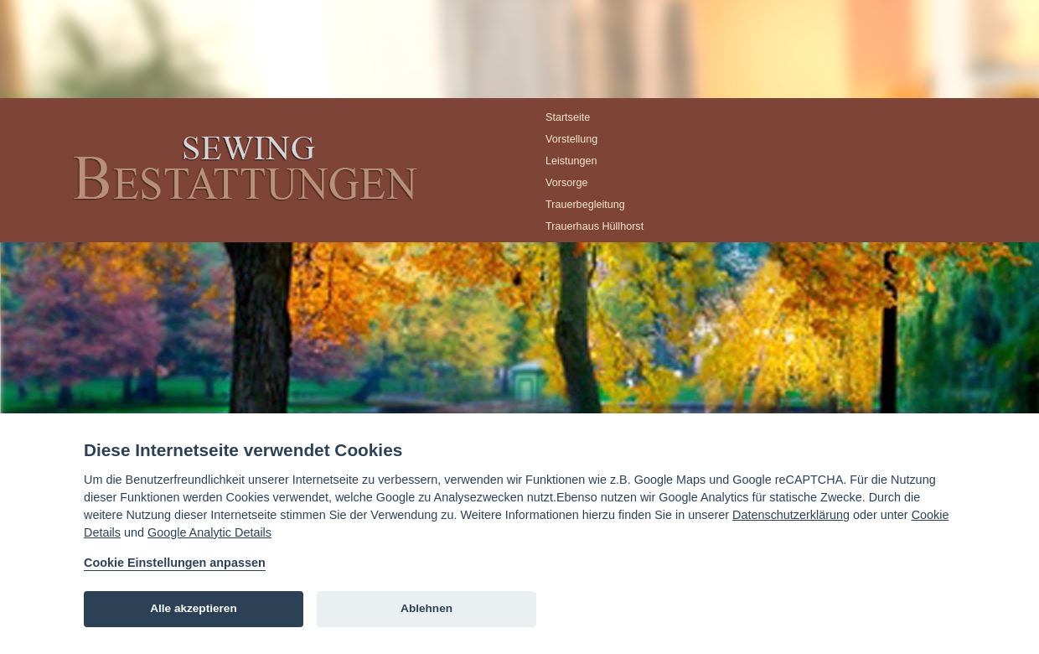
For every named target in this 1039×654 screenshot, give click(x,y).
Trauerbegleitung (585, 204)
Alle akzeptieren (193, 608)
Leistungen (571, 161)
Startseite (567, 117)
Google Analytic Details (209, 532)
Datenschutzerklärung (791, 515)
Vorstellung (571, 139)
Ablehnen (426, 608)
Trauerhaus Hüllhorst (594, 226)
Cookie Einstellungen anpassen (175, 562)
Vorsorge (566, 183)
